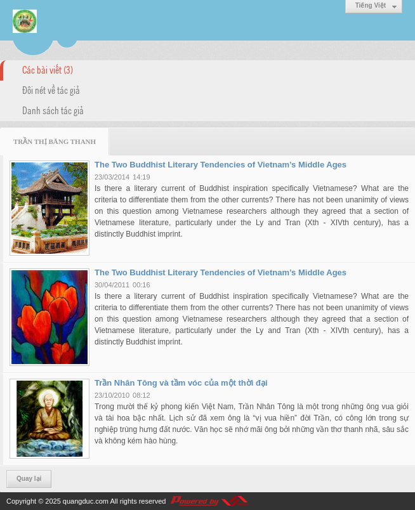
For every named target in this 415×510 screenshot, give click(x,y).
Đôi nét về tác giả (51, 89)
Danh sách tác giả (53, 110)
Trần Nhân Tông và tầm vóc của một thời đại (181, 383)
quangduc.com (86, 501)
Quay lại (28, 478)
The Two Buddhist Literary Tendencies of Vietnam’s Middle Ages (220, 164)
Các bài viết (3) (47, 69)
